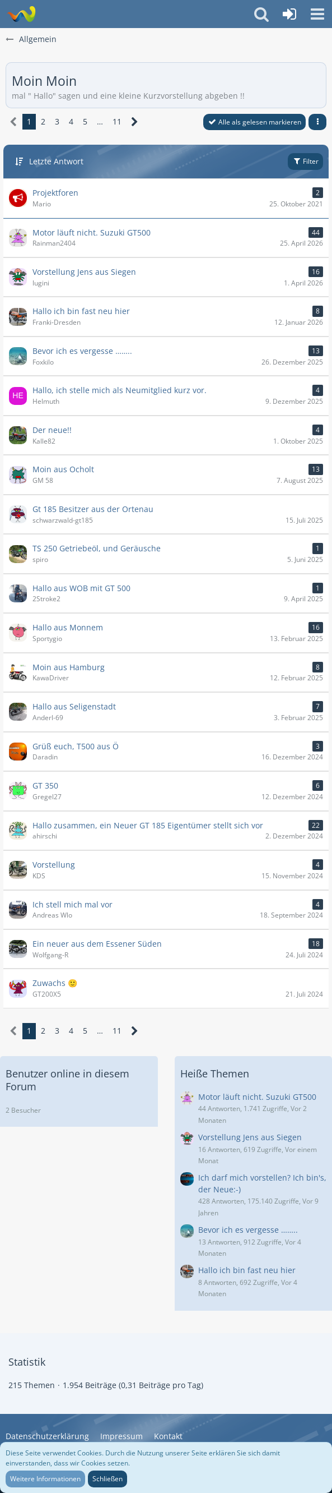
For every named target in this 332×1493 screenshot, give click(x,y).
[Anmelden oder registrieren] (289, 14)
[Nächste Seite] (135, 122)
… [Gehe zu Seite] (100, 121)
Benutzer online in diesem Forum (67, 1080)
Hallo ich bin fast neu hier (247, 1270)
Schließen (107, 1478)
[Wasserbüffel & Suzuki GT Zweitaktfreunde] (21, 14)
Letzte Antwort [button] (56, 161)
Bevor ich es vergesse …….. (248, 1229)
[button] (317, 14)
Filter (305, 161)
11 (117, 121)
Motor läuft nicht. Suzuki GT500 (257, 1096)
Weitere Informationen (45, 1478)
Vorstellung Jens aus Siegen (250, 1137)
